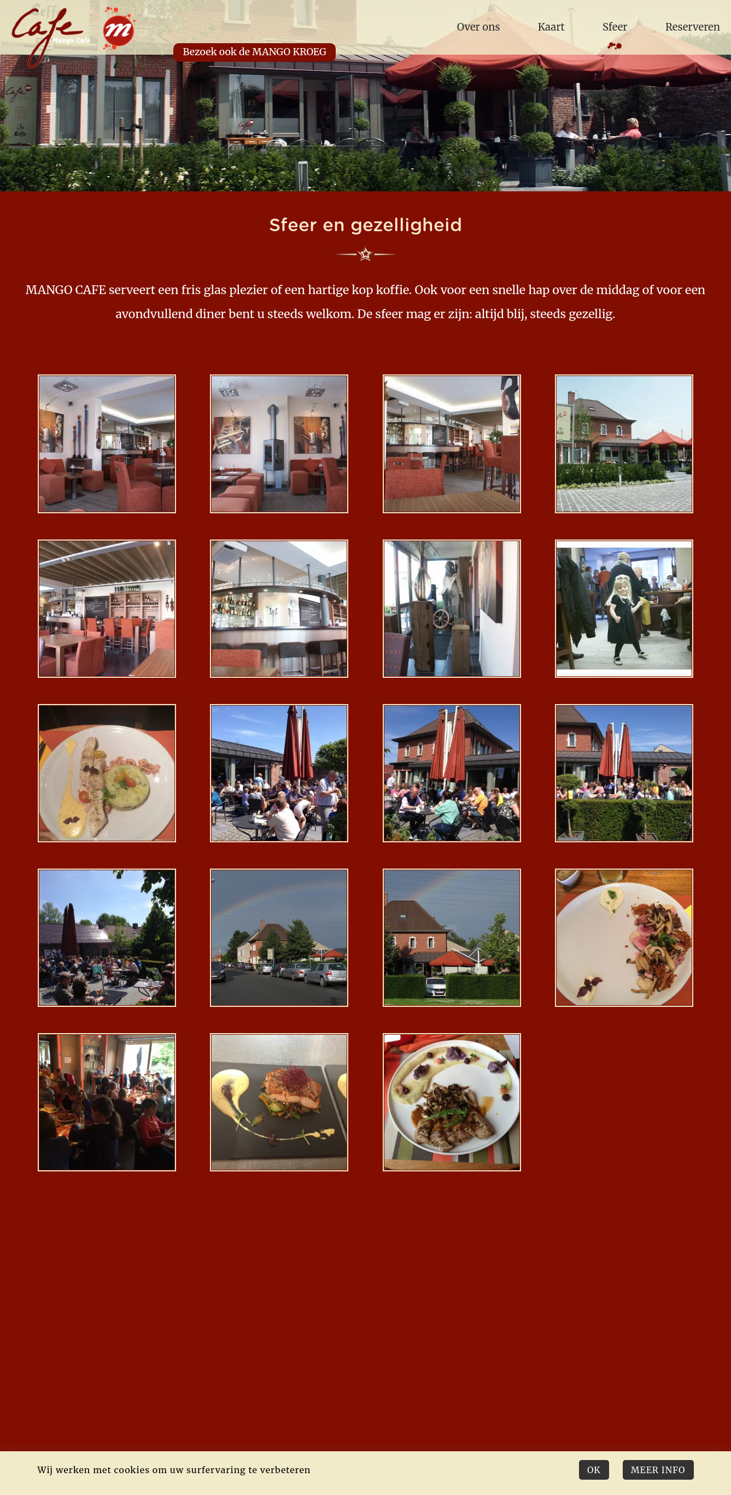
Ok (594, 1469)
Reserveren (692, 27)
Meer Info (658, 1469)
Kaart (551, 27)
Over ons (478, 27)
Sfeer (615, 27)
